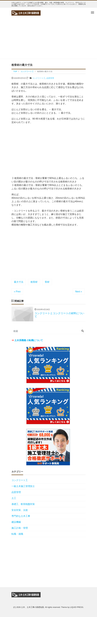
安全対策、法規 (19, 510)
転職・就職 (17, 534)
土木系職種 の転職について (28, 340)
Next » (78, 291)
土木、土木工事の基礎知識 (32, 607)
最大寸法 (18, 282)
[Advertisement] (48, 38)
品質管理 (50, 78)
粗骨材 (34, 282)
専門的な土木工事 (20, 516)
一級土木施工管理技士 (23, 486)
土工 (13, 498)
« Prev (17, 291)
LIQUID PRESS (76, 607)
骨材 (47, 282)
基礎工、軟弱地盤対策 (23, 504)
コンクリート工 (38, 78)
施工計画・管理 (19, 528)
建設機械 (16, 522)
